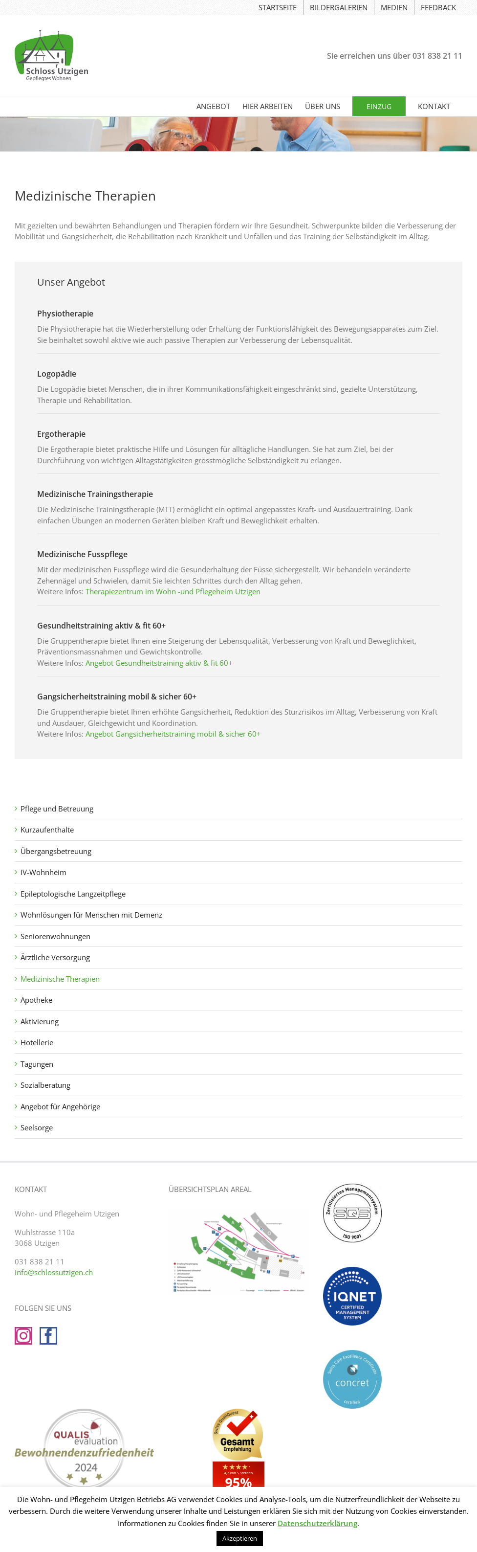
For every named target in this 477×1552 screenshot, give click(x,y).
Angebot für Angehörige (60, 1106)
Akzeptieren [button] (239, 1538)
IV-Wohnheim (43, 872)
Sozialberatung (45, 1085)
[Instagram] (23, 1336)
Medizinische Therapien (60, 979)
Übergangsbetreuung (56, 851)
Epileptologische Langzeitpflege (73, 894)
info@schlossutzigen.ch (54, 1272)
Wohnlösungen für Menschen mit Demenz (91, 915)
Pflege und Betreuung (57, 808)
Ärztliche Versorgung (55, 957)
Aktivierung (40, 1021)
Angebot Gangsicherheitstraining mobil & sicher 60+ (173, 734)
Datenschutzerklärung (317, 1523)
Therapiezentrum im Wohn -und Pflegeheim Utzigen (173, 591)
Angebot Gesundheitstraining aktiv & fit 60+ (159, 663)
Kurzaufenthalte (47, 829)
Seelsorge (37, 1127)
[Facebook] (48, 1336)
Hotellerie (37, 1042)
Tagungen (37, 1064)
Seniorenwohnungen (55, 936)
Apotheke (36, 1000)
